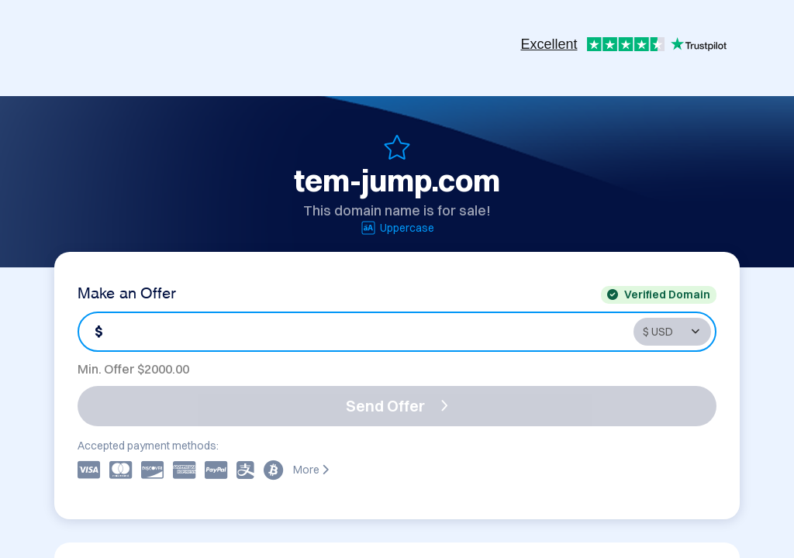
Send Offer (397, 405)
